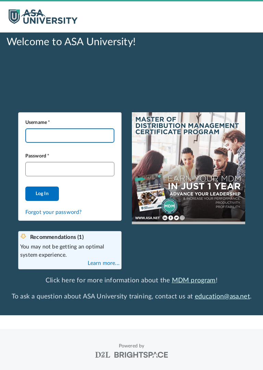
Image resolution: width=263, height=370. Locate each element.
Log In (42, 193)
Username (36, 122)
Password (36, 156)
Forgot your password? (53, 212)
